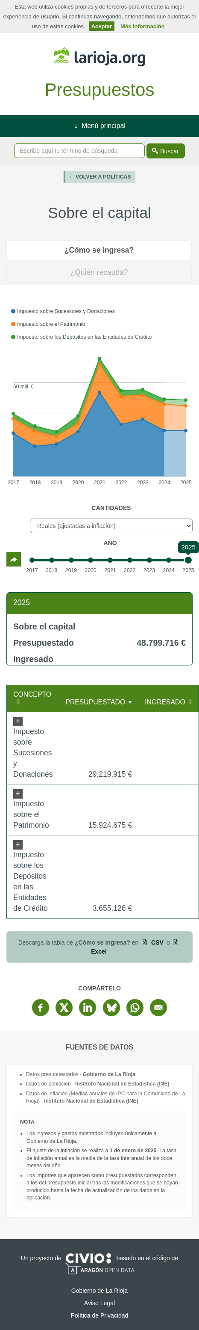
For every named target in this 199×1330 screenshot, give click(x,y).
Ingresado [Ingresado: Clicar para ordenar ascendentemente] (165, 702)
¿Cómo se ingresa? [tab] (99, 250)
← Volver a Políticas (100, 177)
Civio (88, 1258)
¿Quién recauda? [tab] (99, 272)
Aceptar (101, 26)
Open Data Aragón (100, 1269)
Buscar (169, 151)
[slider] (188, 560)
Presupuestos (100, 90)
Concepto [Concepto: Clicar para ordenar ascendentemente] (32, 694)
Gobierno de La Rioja (99, 57)
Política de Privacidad (100, 1315)
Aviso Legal (99, 1303)
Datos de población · (98, 1084)
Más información (142, 26)
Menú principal (103, 125)
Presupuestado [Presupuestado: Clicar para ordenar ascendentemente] (95, 702)
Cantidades (111, 507)
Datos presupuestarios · (80, 1074)
